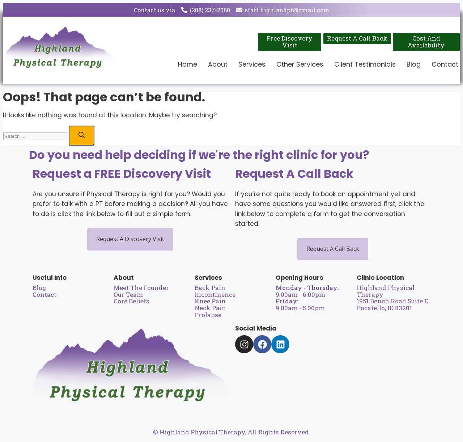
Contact (445, 64)
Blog (414, 64)
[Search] (81, 136)
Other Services (299, 64)
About (218, 64)
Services (252, 64)
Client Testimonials (365, 64)
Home (187, 64)
